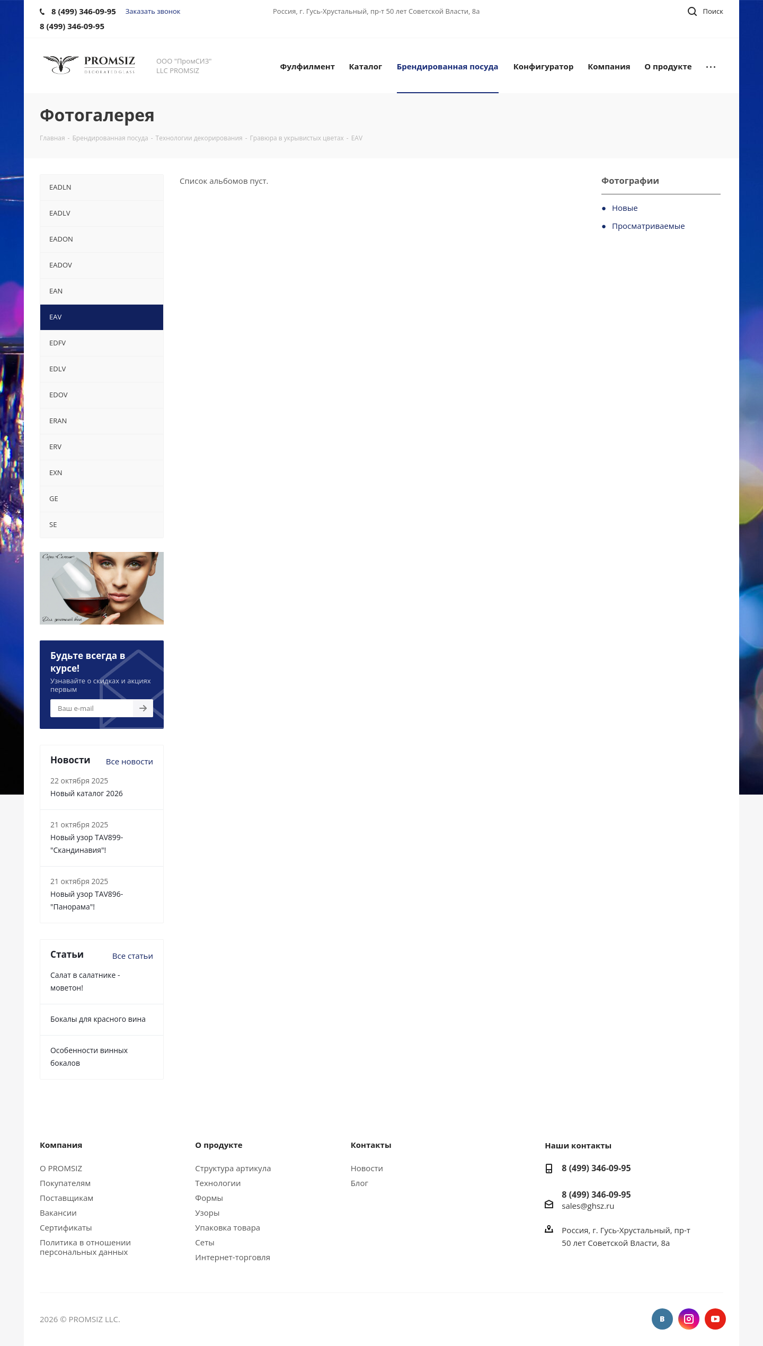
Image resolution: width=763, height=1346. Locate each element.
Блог (359, 1183)
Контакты (371, 1144)
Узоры (207, 1212)
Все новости (129, 761)
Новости (367, 1168)
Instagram (688, 1319)
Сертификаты (66, 1227)
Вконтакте (662, 1319)
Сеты (204, 1242)
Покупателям (65, 1183)
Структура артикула (233, 1168)
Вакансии (58, 1212)
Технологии (218, 1183)
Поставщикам (66, 1197)
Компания (61, 1144)
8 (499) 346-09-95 (596, 1168)
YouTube (715, 1319)
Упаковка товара (227, 1227)
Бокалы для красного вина (98, 1019)
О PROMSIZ (61, 1168)
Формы (209, 1197)
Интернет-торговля (232, 1257)
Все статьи (132, 955)
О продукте (218, 1144)
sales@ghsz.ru (588, 1205)
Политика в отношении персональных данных (85, 1247)
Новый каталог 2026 (86, 793)
